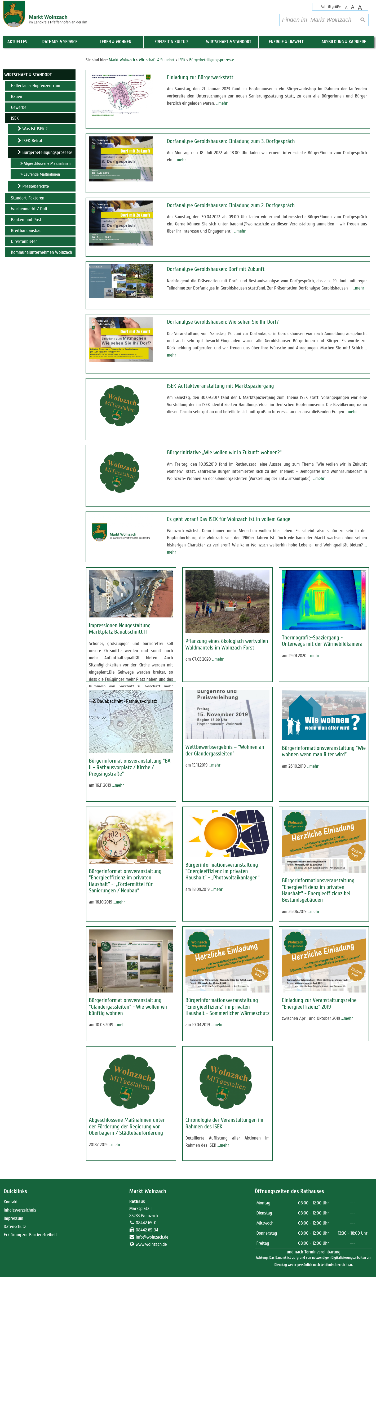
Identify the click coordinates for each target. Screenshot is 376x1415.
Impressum (13, 1356)
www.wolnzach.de (151, 1382)
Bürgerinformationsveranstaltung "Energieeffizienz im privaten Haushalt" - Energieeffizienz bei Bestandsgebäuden (318, 946)
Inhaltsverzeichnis (20, 1348)
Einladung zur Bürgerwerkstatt (200, 77)
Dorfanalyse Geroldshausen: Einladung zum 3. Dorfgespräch (231, 141)
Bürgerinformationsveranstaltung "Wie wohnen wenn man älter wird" (324, 778)
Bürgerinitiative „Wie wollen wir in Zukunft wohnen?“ (224, 452)
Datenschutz (15, 1364)
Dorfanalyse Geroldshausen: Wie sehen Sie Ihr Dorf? (223, 322)
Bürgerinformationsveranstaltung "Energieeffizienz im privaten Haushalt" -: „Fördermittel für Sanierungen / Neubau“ (125, 936)
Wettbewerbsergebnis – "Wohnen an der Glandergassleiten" (224, 777)
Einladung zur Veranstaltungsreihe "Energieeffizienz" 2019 (319, 1086)
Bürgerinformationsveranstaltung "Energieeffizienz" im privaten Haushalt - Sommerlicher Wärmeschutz (227, 1090)
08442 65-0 (146, 1361)
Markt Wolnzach (147, 1329)
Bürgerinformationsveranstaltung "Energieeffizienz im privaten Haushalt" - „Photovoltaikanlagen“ (222, 926)
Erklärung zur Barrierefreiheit (30, 1373)
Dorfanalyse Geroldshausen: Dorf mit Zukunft (216, 269)
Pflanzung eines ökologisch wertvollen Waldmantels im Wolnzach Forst (226, 644)
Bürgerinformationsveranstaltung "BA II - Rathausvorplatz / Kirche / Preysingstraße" (130, 795)
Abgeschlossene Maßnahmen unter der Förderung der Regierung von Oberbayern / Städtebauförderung (127, 1237)
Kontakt (11, 1340)
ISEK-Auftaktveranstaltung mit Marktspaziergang (220, 386)
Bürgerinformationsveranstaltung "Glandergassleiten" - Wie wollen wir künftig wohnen (128, 1090)
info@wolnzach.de (152, 1375)
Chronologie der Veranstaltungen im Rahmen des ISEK (224, 1233)
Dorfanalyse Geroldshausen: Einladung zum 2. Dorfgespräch (231, 205)
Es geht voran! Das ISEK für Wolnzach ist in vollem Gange (228, 519)
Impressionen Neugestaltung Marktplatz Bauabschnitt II (120, 628)
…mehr (222, 103)
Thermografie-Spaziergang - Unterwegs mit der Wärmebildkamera (322, 640)
